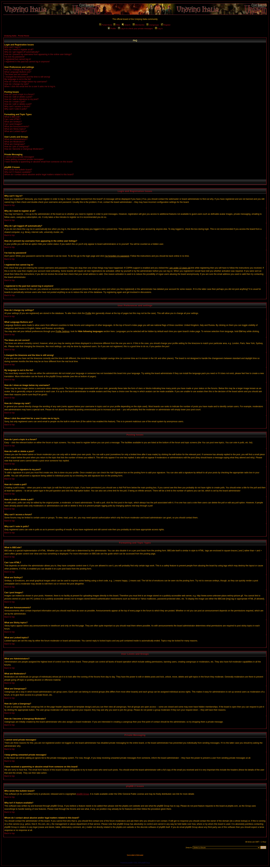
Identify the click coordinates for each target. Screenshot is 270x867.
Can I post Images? (13, 124)
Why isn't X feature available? (18, 172)
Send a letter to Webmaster (135, 855)
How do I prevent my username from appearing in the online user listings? (38, 54)
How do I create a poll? (14, 101)
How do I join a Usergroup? (16, 146)
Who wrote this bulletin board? (18, 169)
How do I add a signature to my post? (21, 99)
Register (166, 25)
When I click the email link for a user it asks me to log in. (30, 86)
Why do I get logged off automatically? (21, 52)
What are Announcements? (16, 126)
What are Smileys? (13, 121)
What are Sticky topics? (15, 129)
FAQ (116, 25)
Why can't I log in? (12, 47)
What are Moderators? (14, 142)
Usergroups (152, 25)
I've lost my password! (14, 57)
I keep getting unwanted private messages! (24, 159)
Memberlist (138, 25)
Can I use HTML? (12, 119)
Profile (112, 28)
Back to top (9, 205)
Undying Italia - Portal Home (16, 36)
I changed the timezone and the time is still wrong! (27, 77)
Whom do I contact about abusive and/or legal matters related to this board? (39, 174)
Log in (159, 28)
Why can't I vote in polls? (15, 109)
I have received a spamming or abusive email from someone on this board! (38, 162)
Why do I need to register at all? (18, 49)
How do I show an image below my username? (25, 81)
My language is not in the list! (17, 79)
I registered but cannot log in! (17, 59)
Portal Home (105, 25)
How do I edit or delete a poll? (18, 104)
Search (126, 25)
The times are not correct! (16, 74)
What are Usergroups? (14, 144)
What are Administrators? (16, 139)
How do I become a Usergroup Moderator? (23, 149)
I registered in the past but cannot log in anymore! (27, 61)
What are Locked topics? (15, 131)
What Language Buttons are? (17, 72)
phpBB (130, 863)
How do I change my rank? (16, 84)
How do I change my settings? (18, 69)
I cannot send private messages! (19, 157)
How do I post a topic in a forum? (19, 94)
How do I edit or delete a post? (18, 97)
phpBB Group (82, 794)
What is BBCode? (12, 117)
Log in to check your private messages (135, 28)
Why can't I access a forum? (17, 106)
